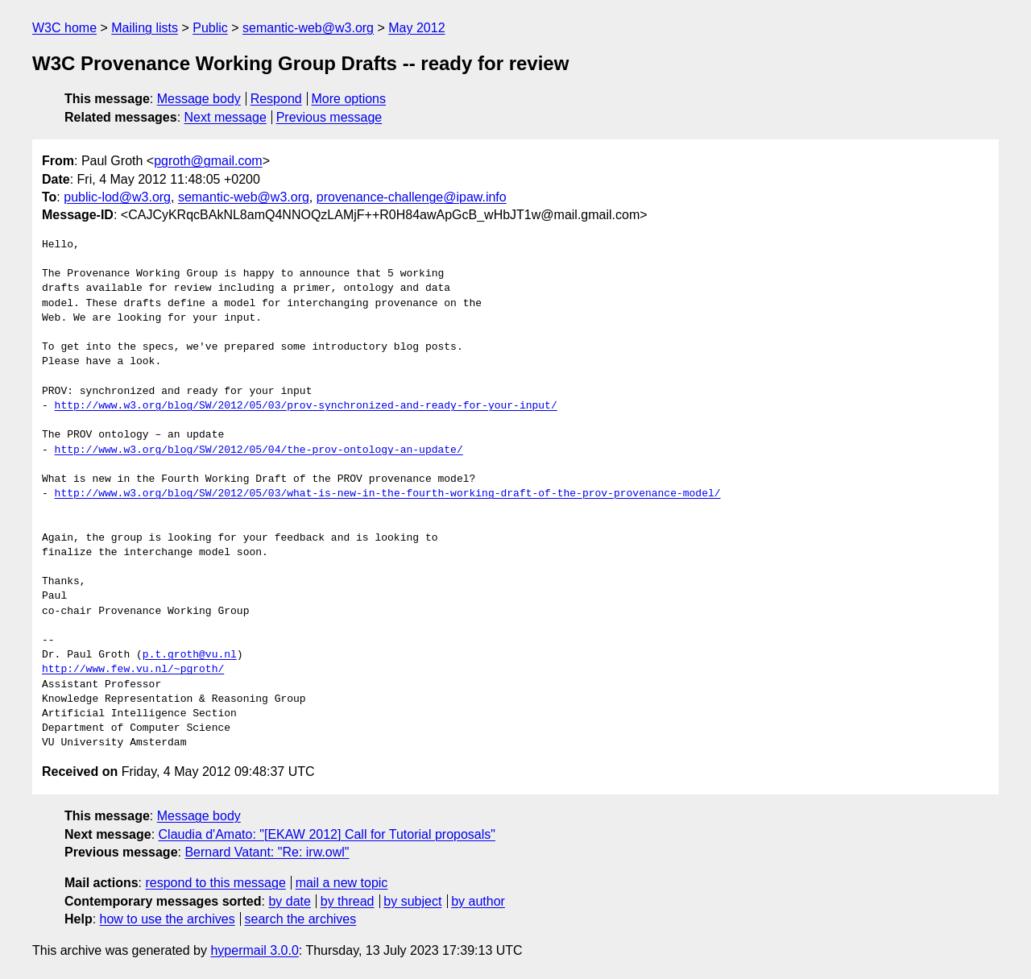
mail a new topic (342, 883)
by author (478, 901)
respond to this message (215, 883)
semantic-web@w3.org (308, 28)
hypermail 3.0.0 (254, 950)
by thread (348, 901)
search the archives (301, 919)
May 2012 (416, 28)
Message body (199, 99)
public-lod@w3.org (117, 197)
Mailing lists (144, 28)
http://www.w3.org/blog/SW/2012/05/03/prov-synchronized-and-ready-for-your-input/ (306, 406)
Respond (276, 99)
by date (289, 901)
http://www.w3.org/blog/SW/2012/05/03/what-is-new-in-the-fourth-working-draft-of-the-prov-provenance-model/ (388, 494)
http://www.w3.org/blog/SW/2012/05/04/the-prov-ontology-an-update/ (259, 450)
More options (349, 99)
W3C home (64, 28)
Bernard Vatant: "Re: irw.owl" (266, 852)
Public (210, 28)
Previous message (329, 117)
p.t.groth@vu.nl (190, 655)
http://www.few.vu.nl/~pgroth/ (133, 669)
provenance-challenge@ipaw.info (412, 197)
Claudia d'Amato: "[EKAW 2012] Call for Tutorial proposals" (327, 834)
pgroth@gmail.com (208, 161)
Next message (225, 117)
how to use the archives (167, 919)
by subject (412, 901)
